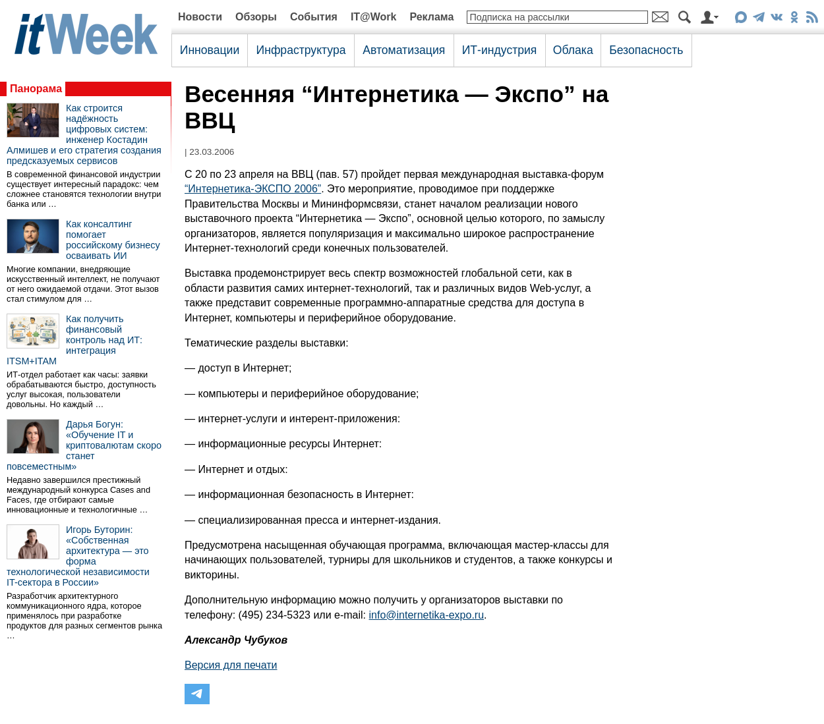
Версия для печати (231, 665)
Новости (200, 16)
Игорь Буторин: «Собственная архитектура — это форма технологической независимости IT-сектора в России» (78, 556)
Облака (573, 50)
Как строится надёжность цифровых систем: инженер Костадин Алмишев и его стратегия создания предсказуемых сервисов (84, 134)
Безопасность (646, 50)
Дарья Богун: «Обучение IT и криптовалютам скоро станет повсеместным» (84, 445)
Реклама (431, 16)
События (314, 16)
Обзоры (256, 16)
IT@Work (374, 16)
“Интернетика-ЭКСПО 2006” (253, 188)
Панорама (36, 88)
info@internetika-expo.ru (427, 615)
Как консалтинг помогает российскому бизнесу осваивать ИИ (113, 240)
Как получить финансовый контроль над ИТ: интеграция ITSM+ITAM (74, 340)
